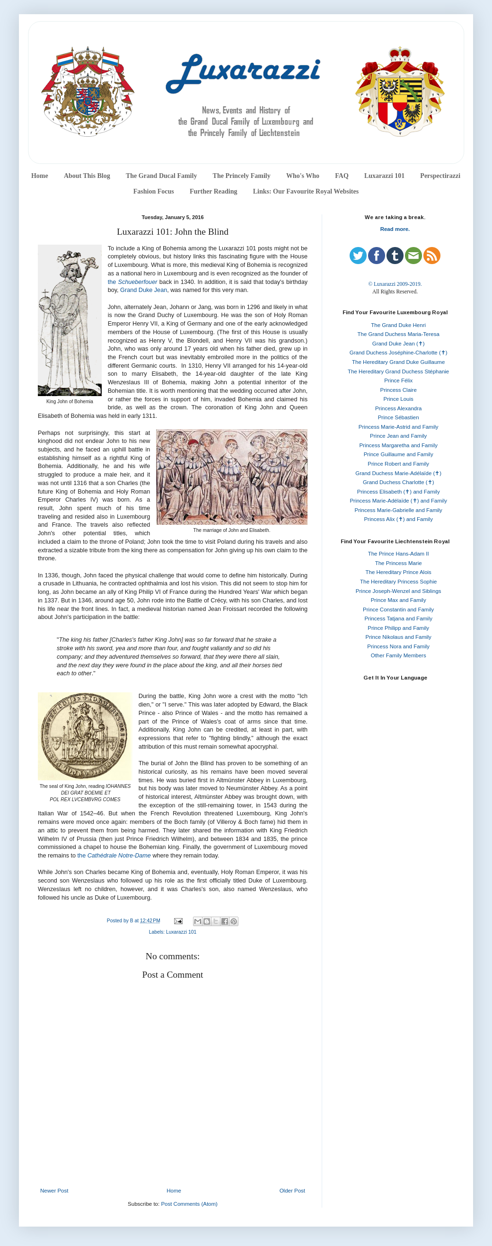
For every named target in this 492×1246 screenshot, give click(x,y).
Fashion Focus (153, 191)
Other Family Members (398, 655)
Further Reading (213, 191)
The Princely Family (242, 175)
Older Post (292, 1190)
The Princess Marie (398, 563)
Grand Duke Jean (143, 290)
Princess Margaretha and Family (398, 445)
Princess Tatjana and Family (398, 618)
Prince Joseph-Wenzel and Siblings (398, 591)
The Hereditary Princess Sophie (398, 581)
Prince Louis (398, 399)
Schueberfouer (137, 282)
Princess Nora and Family (398, 646)
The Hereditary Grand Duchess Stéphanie (398, 371)
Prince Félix (398, 380)
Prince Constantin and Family (398, 609)
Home (39, 175)
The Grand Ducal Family (161, 175)
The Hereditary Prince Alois (398, 572)
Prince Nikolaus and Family (398, 637)
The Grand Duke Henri (398, 325)
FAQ (342, 175)
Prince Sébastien (398, 417)
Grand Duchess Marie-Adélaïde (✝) (398, 473)
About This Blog (87, 175)
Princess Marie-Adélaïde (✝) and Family (398, 501)
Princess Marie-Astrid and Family (399, 427)
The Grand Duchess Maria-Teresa (398, 334)
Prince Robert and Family (398, 464)
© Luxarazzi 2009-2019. (395, 284)
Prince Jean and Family (398, 436)
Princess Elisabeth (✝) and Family (398, 492)
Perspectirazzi (440, 175)
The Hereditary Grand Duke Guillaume (398, 362)
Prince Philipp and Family (398, 628)
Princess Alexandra (398, 408)
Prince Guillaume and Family (398, 454)
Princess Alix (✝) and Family (398, 519)
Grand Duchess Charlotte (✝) (398, 482)
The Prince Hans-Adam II (398, 554)
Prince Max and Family (398, 600)
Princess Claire (398, 390)
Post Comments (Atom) (189, 1204)
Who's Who (302, 175)
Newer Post (54, 1190)
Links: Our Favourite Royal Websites (306, 191)
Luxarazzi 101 (384, 175)
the (113, 282)
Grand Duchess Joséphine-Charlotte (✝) (399, 352)
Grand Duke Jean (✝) (398, 343)
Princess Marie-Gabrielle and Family (398, 510)
